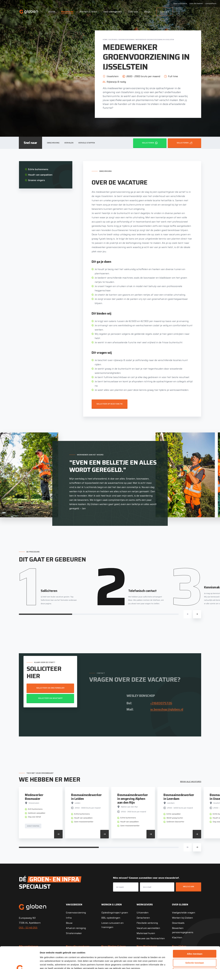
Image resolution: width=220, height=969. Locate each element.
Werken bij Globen (182, 918)
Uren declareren (196, 3)
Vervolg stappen (86, 142)
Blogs (147, 12)
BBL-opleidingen (110, 918)
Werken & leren (88, 12)
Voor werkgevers (112, 12)
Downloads (178, 923)
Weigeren (194, 949)
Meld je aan (188, 886)
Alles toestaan (194, 932)
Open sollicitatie (180, 3)
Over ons (133, 12)
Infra (69, 918)
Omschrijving (53, 142)
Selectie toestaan (194, 941)
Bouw (69, 923)
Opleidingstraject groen (114, 912)
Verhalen (68, 142)
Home (51, 12)
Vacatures (67, 12)
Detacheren (143, 918)
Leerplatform (210, 3)
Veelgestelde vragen (183, 912)
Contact (164, 12)
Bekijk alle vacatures (190, 781)
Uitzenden (142, 912)
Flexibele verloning (147, 923)
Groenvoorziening (126, 39)
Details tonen (164, 963)
